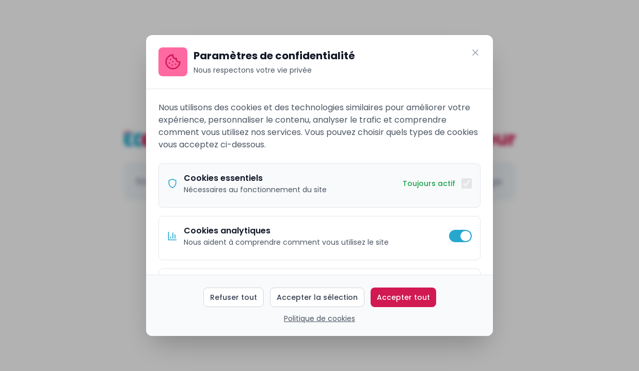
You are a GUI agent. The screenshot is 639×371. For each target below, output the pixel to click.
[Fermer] (475, 52)
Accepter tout (403, 297)
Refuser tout (233, 297)
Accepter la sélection (317, 297)
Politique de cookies (319, 318)
